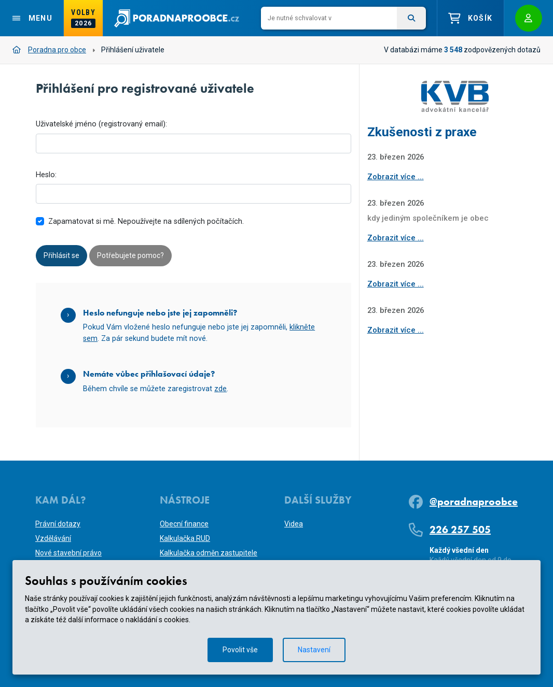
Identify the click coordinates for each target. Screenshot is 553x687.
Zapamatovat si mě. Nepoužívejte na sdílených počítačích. (146, 221)
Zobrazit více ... (395, 176)
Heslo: (46, 174)
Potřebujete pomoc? (130, 255)
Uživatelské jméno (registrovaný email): (101, 124)
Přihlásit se (61, 255)
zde (220, 388)
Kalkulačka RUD (185, 538)
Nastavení (314, 650)
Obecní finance (184, 524)
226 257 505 (460, 529)
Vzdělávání (53, 538)
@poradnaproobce (474, 501)
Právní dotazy (57, 524)
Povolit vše (240, 650)
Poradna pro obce (49, 50)
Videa (293, 524)
